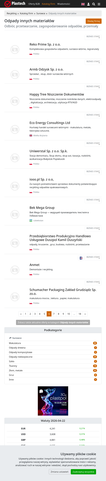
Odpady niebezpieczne (20, 356)
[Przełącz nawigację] (99, 3)
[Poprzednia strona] (20, 313)
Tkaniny (13, 365)
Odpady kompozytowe (20, 352)
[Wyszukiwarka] (93, 3)
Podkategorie (53, 330)
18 (80, 313)
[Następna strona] (85, 313)
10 (68, 313)
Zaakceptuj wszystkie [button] (83, 471)
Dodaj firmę (94, 21)
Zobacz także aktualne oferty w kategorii (53, 322)
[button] (88, 3)
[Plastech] (14, 4)
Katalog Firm (48, 3)
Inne (11, 379)
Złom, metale (15, 370)
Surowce (40, 13)
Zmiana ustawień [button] (59, 471)
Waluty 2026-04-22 (53, 420)
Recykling (12, 13)
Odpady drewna (17, 347)
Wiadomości (63, 3)
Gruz (11, 375)
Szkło (11, 361)
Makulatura (15, 343)
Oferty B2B (34, 3)
